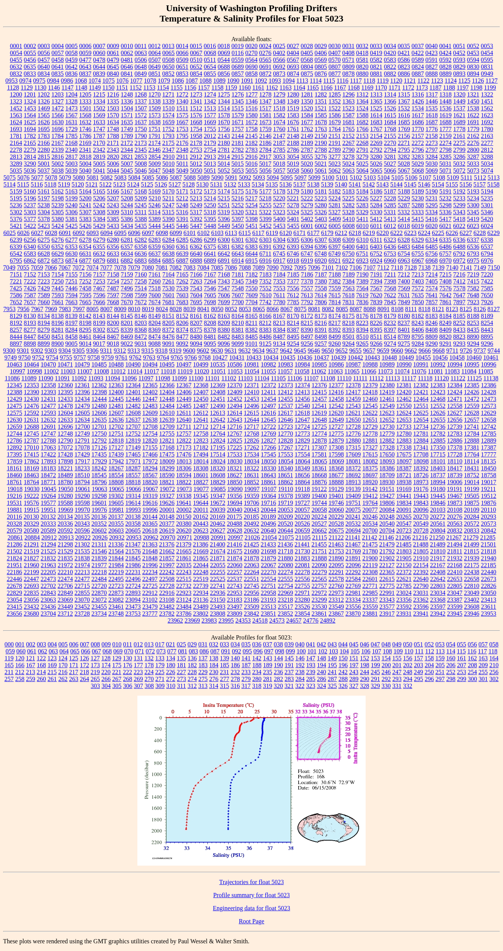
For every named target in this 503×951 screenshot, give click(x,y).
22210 (65, 572)
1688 (445, 122)
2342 (99, 150)
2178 (196, 143)
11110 (344, 378)
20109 (472, 509)
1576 (196, 115)
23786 (184, 613)
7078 (120, 267)
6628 (44, 253)
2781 (224, 150)
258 (20, 679)
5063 (349, 170)
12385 (472, 385)
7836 (362, 302)
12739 (454, 426)
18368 (336, 468)
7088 (245, 267)
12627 (454, 413)
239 (310, 672)
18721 (404, 475)
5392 (196, 219)
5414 (404, 219)
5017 (265, 163)
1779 (473, 129)
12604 (65, 413)
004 (52, 644)
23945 (455, 613)
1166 (327, 87)
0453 (473, 53)
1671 (238, 122)
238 (299, 672)
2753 (196, 150)
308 (149, 686)
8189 (487, 316)
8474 (155, 336)
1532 (404, 108)
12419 (386, 392)
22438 (472, 572)
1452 (16, 108)
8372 (168, 329)
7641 (431, 295)
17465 (133, 454)
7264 (210, 281)
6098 (162, 233)
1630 (58, 122)
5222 (307, 198)
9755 (66, 357)
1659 (168, 122)
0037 (417, 46)
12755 (167, 433)
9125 (265, 343)
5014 (223, 163)
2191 (335, 143)
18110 (454, 461)
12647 (302, 419)
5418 (459, 219)
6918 (293, 260)
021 (170, 644)
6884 (155, 260)
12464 (421, 399)
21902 (387, 558)
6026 (23, 233)
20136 (99, 516)
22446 (14, 579)
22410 (455, 572)
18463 (31, 475)
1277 (252, 94)
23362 (421, 599)
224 (149, 672)
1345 (238, 101)
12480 (99, 406)
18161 (14, 468)
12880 (353, 440)
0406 (320, 53)
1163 (285, 87)
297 (440, 679)
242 (343, 672)
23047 (455, 593)
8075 (300, 309)
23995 (226, 620)
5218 (265, 198)
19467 (455, 496)
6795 (16, 260)
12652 (387, 419)
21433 (268, 544)
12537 (285, 406)
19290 (82, 496)
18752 (472, 475)
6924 (376, 260)
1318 (445, 94)
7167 (210, 274)
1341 (196, 101)
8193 (30, 323)
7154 (58, 274)
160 (450, 658)
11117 (408, 378)
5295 (432, 205)
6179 (327, 233)
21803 (404, 551)
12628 (471, 413)
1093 (275, 80)
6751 (362, 253)
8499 (335, 336)
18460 (14, 475)
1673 (265, 122)
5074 (487, 170)
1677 (307, 122)
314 (213, 686)
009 (106, 644)
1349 (293, 101)
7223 (44, 281)
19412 (370, 496)
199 (375, 665)
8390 (307, 329)
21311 (99, 544)
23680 (31, 613)
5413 (390, 219)
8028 (175, 309)
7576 (445, 288)
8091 (383, 309)
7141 (466, 267)
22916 (167, 593)
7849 (404, 302)
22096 (353, 565)
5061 (321, 170)
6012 (390, 226)
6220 (382, 233)
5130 (202, 184)
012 (138, 644)
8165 (252, 316)
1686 (418, 122)
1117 (356, 80)
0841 (127, 73)
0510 (196, 60)
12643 (234, 419)
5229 (404, 198)
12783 (455, 433)
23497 (234, 606)
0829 (459, 66)
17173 (184, 447)
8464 (99, 336)
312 (192, 686)
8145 (127, 316)
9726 (466, 350)
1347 (265, 101)
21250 (437, 537)
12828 (285, 440)
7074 (92, 267)
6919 (307, 260)
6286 (196, 240)
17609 (353, 454)
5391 (182, 219)
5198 (58, 198)
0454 (487, 53)
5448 (210, 226)
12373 (285, 385)
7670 (127, 302)
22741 (218, 586)
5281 (335, 205)
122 (41, 658)
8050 (217, 309)
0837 (85, 73)
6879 (99, 260)
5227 (376, 198)
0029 (320, 46)
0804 (307, 66)
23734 (99, 613)
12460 (370, 399)
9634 (258, 350)
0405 (307, 53)
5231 (431, 198)
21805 (421, 551)
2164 (16, 143)
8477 (182, 336)
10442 (355, 357)
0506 (141, 60)
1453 (30, 108)
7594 (71, 295)
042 (321, 644)
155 (396, 658)
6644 (252, 253)
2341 (85, 150)
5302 (16, 212)
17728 (455, 454)
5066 (390, 170)
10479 (82, 364)
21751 (319, 551)
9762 (135, 357)
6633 (113, 253)
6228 (479, 233)
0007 (99, 46)
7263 (196, 281)
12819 (133, 440)
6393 (293, 246)
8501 (349, 336)
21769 (353, 551)
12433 (65, 399)
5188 (404, 191)
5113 (494, 177)
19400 (319, 496)
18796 (99, 482)
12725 (319, 426)
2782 (238, 150)
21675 (234, 551)
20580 (31, 530)
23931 (404, 613)
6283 (155, 240)
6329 (417, 240)
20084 (387, 509)
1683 (376, 122)
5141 (355, 184)
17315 (353, 447)
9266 (376, 343)
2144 (238, 136)
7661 (58, 302)
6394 (307, 246)
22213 (82, 572)
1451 (487, 101)
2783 (252, 150)
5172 (196, 191)
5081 (93, 177)
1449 (459, 101)
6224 (424, 233)
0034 (390, 46)
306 (127, 686)
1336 (127, 101)
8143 (99, 316)
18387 (404, 468)
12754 (150, 433)
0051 (459, 46)
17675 (404, 454)
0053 (487, 46)
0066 (182, 53)
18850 (234, 482)
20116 (14, 516)
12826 (251, 440)
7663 (71, 302)
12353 (31, 385)
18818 (133, 482)
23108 (167, 599)
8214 (293, 323)
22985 (370, 593)
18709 (387, 475)
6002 (321, 226)
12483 (150, 406)
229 (202, 672)
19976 (99, 509)
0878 (349, 73)
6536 (473, 246)
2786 (293, 150)
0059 (85, 53)
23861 (319, 613)
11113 (392, 378)
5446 (182, 226)
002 (30, 644)
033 (224, 644)
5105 (397, 177)
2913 (210, 156)
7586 (16, 295)
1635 (127, 122)
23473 (133, 606)
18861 (268, 482)
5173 (210, 191)
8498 (321, 336)
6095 (120, 233)
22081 (302, 565)
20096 (421, 509)
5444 (155, 226)
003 (41, 644)
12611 (183, 413)
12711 (183, 426)
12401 (133, 392)
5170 (168, 191)
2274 (445, 143)
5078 (51, 177)
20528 (336, 523)
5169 (155, 191)
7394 (376, 281)
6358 (141, 246)
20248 (386, 516)
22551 (251, 579)
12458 (336, 399)
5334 (431, 212)
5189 (418, 191)
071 (139, 651)
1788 (113, 136)
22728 (167, 586)
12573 (488, 406)
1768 (390, 129)
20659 (302, 530)
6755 (417, 253)
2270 (390, 143)
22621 (404, 579)
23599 (455, 606)
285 (311, 679)
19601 (99, 503)
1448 (445, 101)
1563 (16, 115)
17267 (285, 447)
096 (257, 651)
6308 (335, 240)
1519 (293, 108)
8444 (16, 336)
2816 (58, 156)
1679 (335, 122)
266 (106, 679)
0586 (404, 60)
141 (246, 658)
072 (150, 651)
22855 (82, 593)
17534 (251, 454)
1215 (99, 94)
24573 (277, 620)
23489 (201, 606)
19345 (201, 496)
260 (41, 679)
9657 (369, 350)
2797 (432, 150)
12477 (48, 406)
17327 (370, 447)
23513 (268, 606)
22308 (370, 572)
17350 (438, 447)
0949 (487, 73)
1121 (410, 80)
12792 (99, 440)
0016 (210, 46)
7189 (349, 274)
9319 (175, 350)
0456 (30, 60)
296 (429, 679)
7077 (106, 267)
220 (105, 672)
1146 (54, 87)
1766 (362, 129)
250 (429, 672)
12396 (82, 392)
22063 (251, 565)
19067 (150, 489)
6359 (155, 246)
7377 (293, 281)
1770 (418, 129)
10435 (288, 357)
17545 (268, 454)
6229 (493, 233)
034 (235, 644)
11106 (294, 378)
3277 (334, 156)
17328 (387, 447)
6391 (265, 246)
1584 (307, 115)
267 (117, 679)
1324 (30, 101)
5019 (293, 163)
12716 (234, 426)
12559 (472, 406)
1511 (182, 108)
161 (461, 658)
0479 (113, 60)
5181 (321, 191)
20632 (251, 530)
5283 (362, 205)
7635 (417, 295)
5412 (376, 219)
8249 (445, 323)
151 (353, 658)
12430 (31, 399)
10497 (184, 364)
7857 (432, 302)
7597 (113, 295)
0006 (85, 46)
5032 (459, 163)
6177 (313, 233)
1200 (16, 94)
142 (256, 658)
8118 (424, 309)
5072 (459, 170)
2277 (487, 143)
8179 (390, 316)
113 (440, 651)
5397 (238, 219)
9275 (404, 343)
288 (343, 679)
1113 (302, 80)
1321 (473, 94)
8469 (127, 336)
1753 (182, 129)
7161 (155, 274)
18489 (65, 475)
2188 (293, 143)
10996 (488, 364)
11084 (468, 371)
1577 (210, 115)
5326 (320, 212)
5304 (44, 212)
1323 (16, 101)
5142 (369, 184)
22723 (116, 586)
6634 (127, 253)
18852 (251, 482)
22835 (31, 593)
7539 (182, 288)
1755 (210, 129)
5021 (320, 163)
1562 (487, 108)
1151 (122, 87)
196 (343, 665)
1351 (321, 101)
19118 (302, 489)
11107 (311, 378)
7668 (113, 302)
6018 (404, 226)
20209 (285, 516)
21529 (65, 551)
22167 (437, 565)
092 (236, 651)
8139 (71, 316)
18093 (387, 461)
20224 (319, 516)
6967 (418, 260)
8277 (30, 329)
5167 (127, 191)
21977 (99, 565)
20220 (302, 516)
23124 (184, 599)
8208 (210, 323)
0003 (44, 46)
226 (170, 672)
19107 (268, 489)
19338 (184, 496)
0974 (25, 80)
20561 (438, 523)
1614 (376, 115)
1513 (210, 108)
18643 (268, 475)
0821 (376, 66)
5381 (71, 219)
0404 (293, 53)
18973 (421, 482)
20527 (319, 523)
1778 (459, 129)
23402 (472, 599)
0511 (210, 60)
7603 (182, 295)
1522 (334, 108)
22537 (234, 579)
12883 (404, 440)
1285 (335, 94)
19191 (454, 489)
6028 (51, 233)
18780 (65, 482)
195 (332, 665)
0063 (141, 53)
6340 (30, 246)
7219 (473, 274)
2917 (265, 156)
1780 (487, 129)
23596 (421, 606)
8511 (376, 336)
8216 (320, 323)
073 (160, 651)
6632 (99, 253)
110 (408, 651)
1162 (272, 87)
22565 (319, 579)
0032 (362, 46)
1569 (99, 115)
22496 (133, 579)
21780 (370, 551)
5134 (258, 184)
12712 (200, 426)
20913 (66, 537)
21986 (133, 565)
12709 (167, 426)
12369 (218, 385)
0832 (16, 73)
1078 (150, 80)
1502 (99, 108)
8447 (30, 336)
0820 (362, 66)
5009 (155, 163)
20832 (455, 530)
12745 (31, 433)
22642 (438, 579)
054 (450, 644)
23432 (31, 606)
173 (95, 665)
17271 (302, 447)
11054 (251, 371)
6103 (217, 233)
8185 (459, 316)
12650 (353, 419)
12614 (234, 413)
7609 (252, 295)
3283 (417, 156)
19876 (488, 503)
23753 (133, 613)
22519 (201, 579)
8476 (168, 336)
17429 (82, 454)
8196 (58, 323)
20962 (151, 537)
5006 (113, 163)
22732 (184, 586)
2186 (265, 143)
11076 (418, 371)
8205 (168, 323)
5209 (141, 198)
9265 (362, 343)
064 (64, 651)
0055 (30, 53)
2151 (335, 136)
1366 (390, 101)
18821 (167, 482)
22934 (201, 593)
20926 (100, 537)
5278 (293, 205)
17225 (234, 447)
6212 (341, 233)
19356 (234, 496)
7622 (390, 295)
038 (278, 644)
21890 (336, 558)
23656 (14, 613)
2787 (307, 150)
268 (127, 679)
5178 (279, 191)
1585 (321, 115)
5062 (335, 170)
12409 (234, 392)
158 (429, 658)
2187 (279, 143)
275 (203, 679)
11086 (12, 378)
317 (246, 686)
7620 (376, 295)
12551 (421, 406)
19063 (99, 489)
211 (9, 672)
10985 (319, 364)
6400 (349, 246)
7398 (390, 281)
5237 (30, 205)
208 (472, 665)
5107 (425, 177)
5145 (410, 184)
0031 (348, 46)
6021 (445, 226)
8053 (245, 309)
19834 (404, 503)
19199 (471, 489)
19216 (14, 496)
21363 (149, 544)
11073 (385, 371)
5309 (113, 212)
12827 (268, 440)
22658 (472, 579)
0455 (16, 60)
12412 (285, 392)
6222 (396, 233)
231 (224, 672)
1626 (44, 122)
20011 (200, 509)
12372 (268, 385)
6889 (210, 260)
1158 (217, 87)
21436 (285, 544)
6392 (279, 246)
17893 (48, 461)
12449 (184, 399)
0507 (155, 60)
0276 (265, 53)
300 (472, 679)
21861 (184, 558)
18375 (370, 468)
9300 (9, 350)
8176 (362, 316)
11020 (201, 371)
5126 (161, 184)
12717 (251, 426)
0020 (251, 46)
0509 (182, 60)
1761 (293, 129)
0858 (252, 73)
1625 (30, 122)
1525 (376, 108)
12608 (133, 413)
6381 (224, 246)
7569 (404, 288)
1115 (329, 80)
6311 (376, 240)
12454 (268, 399)
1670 (224, 122)
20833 (472, 530)
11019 (184, 371)
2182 (252, 143)
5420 (487, 219)
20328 (14, 523)
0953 (11, 80)
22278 (302, 572)
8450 (44, 336)
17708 (421, 454)
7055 (23, 267)
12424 (454, 392)
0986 (67, 80)
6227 (466, 233)
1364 (362, 101)
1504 (127, 108)
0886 (404, 73)
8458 (71, 336)
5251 (224, 205)
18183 (48, 468)
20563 (455, 523)
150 (343, 658)
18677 (336, 475)
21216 (420, 537)
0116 (238, 53)
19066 (133, 489)
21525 (48, 551)
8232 (390, 323)
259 (30, 679)
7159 (127, 274)
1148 (81, 87)
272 (170, 679)
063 (53, 651)
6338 (487, 240)
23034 (438, 593)
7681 (168, 302)
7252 (85, 281)
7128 (410, 267)
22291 (336, 572)
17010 (31, 447)
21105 (303, 537)
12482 (133, 406)
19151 (386, 489)
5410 (349, 219)
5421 (16, 226)
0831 (487, 66)
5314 (154, 212)
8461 (85, 336)
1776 (432, 129)
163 (483, 658)
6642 (224, 253)
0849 (141, 73)
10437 (321, 357)
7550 (252, 288)
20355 (116, 523)
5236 (16, 205)
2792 (376, 150)
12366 (167, 385)
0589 (417, 60)
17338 (404, 447)
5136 (285, 184)
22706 (65, 586)
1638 (155, 122)
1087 (191, 80)
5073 (473, 170)
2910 (168, 156)
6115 (245, 233)
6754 (404, 253)
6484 (418, 246)
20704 (387, 530)
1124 (450, 80)
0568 (307, 60)
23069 (65, 599)
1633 (99, 122)
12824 (218, 440)
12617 (285, 413)
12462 (404, 399)
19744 (319, 503)
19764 (370, 503)
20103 (438, 509)
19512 (488, 496)
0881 (376, 73)
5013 (210, 163)
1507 (141, 108)
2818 (85, 156)
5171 (182, 191)
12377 (336, 385)
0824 (418, 66)
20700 (370, 530)
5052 (224, 170)
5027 (390, 163)
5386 (127, 219)
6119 (272, 233)
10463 (14, 364)
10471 (65, 364)
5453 (279, 226)
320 (278, 686)
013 (149, 644)
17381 (472, 447)
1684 (390, 122)
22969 (285, 593)
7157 (99, 274)
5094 (273, 177)
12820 (150, 440)
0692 (279, 66)
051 (418, 644)
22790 (421, 586)
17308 (336, 447)
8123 (452, 309)
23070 (82, 599)
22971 (302, 593)
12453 (251, 399)
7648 (473, 295)
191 (289, 665)
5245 (141, 205)
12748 (65, 433)
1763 (321, 129)
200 (386, 665)
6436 (390, 246)
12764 (218, 433)
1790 (141, 136)
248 (407, 672)
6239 (16, 240)
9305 (78, 350)
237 (289, 672)
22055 (218, 565)
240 (321, 672)
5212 (182, 198)
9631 (231, 350)
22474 (65, 579)
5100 (328, 177)
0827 (432, 66)
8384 (279, 329)
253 (461, 672)
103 (333, 651)
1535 (431, 108)
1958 (196, 136)
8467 (113, 336)
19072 (167, 489)
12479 (82, 406)
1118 (369, 80)
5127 (175, 184)
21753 (336, 551)
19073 (184, 489)
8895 (487, 336)
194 (321, 665)
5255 (265, 205)
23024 (404, 593)
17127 (116, 447)
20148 (166, 516)
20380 (184, 523)
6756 (431, 253)
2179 (210, 143)
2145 (252, 136)
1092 (261, 80)
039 (289, 644)
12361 (82, 385)
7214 (431, 274)
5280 (321, 205)
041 (310, 644)
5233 (459, 198)
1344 (224, 101)
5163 (71, 191)
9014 (85, 343)
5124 (133, 184)
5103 (370, 177)
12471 (455, 399)
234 (256, 672)
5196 (30, 198)
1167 (340, 87)
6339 (16, 246)
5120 (78, 184)
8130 (30, 316)
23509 (251, 606)
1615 (390, 115)
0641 (58, 66)
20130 (31, 516)
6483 (404, 246)
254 (472, 672)
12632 (48, 419)
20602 (99, 530)
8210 (238, 323)
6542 (16, 253)
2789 (335, 150)
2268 (362, 143)
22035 (184, 565)
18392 (421, 468)
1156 (190, 87)
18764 (31, 482)
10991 (421, 364)
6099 (176, 233)
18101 (438, 461)
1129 (27, 87)
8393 (349, 329)
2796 (418, 150)
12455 (285, 399)
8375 (196, 329)
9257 (321, 343)
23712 (65, 613)
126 (84, 658)
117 (482, 651)
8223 (362, 323)
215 (52, 672)
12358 (48, 385)
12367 (184, 385)
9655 (355, 350)
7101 (328, 267)
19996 (150, 509)
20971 (184, 537)
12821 (167, 440)
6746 (293, 253)
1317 (432, 94)
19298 (99, 496)
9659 (383, 350)
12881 (370, 440)
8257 (16, 329)
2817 (71, 156)
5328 (348, 212)
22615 (387, 579)
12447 (150, 399)
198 (364, 665)
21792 (387, 551)
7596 (99, 295)
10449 (406, 357)
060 (20, 651)
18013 (184, 461)
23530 (319, 606)
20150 (183, 516)
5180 (307, 191)
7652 (16, 302)
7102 (342, 267)
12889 (488, 440)
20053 (285, 509)
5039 (71, 170)
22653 (455, 579)
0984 (53, 80)
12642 (218, 419)
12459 (353, 399)
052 (429, 644)
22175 (471, 565)
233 (246, 672)
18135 (488, 461)
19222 (31, 496)
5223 (320, 198)
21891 (353, 558)
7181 (238, 274)
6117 (258, 233)
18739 (455, 475)
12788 (48, 440)
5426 (85, 226)
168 (41, 665)
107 (376, 651)
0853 (182, 73)
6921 (335, 260)
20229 (336, 516)
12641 (201, 419)
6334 (431, 240)
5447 (196, 226)
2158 (432, 136)
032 (213, 644)
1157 (204, 87)
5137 (299, 184)
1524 (362, 108)
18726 (421, 475)
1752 (168, 129)
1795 (182, 136)
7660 (44, 302)
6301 (238, 240)
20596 (82, 530)
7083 (189, 267)
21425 (251, 544)
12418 (370, 392)
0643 (85, 66)
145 (289, 658)
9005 (71, 343)
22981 (353, 593)
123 (52, 658)
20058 (319, 509)
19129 (336, 489)
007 (84, 644)
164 (493, 658)
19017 (488, 482)
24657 (294, 620)
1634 (113, 122)
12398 (99, 392)
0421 (404, 53)
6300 (224, 240)
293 (397, 679)
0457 (44, 60)
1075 (108, 80)
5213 (196, 198)
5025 (362, 163)
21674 (218, 551)
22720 (99, 586)
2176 (182, 143)
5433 (113, 226)
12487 (201, 406)
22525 (218, 579)
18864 (302, 482)
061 (31, 651)
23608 (472, 606)
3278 (348, 156)
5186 (376, 191)
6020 (431, 226)
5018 (279, 163)
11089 (29, 378)
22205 (48, 572)
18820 (150, 482)
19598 (82, 503)
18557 (133, 475)
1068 (81, 80)
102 (322, 651)
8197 (71, 323)
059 (10, 651)
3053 (279, 156)
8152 (182, 316)
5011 (182, 163)
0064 (155, 53)
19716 (268, 503)
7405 (432, 281)
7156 (85, 274)
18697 (370, 475)
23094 (133, 599)
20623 (201, 530)
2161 (459, 136)
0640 (44, 66)
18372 (353, 468)
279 (246, 679)
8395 (376, 329)
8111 (411, 309)
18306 (184, 468)
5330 (376, 212)
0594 (473, 60)
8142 (85, 316)
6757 (445, 253)
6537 (487, 246)
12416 (336, 392)
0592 (445, 60)
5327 (334, 212)
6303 (265, 240)
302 (494, 679)
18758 (488, 475)
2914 (223, 156)
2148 (293, 136)
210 (494, 665)
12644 (251, 419)
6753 (390, 253)
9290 (432, 343)
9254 (293, 343)
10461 (491, 357)
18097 (404, 461)
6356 (113, 246)
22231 (133, 572)
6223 (410, 233)
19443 (421, 496)
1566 (58, 115)
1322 (487, 94)
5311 (141, 212)
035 (246, 644)
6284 (168, 240)
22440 (488, 572)
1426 (418, 101)
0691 (265, 66)
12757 (184, 433)
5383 (85, 219)
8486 (265, 336)
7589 (44, 295)
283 (289, 679)
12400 (116, 392)
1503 (113, 108)
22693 (31, 586)
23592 (404, 606)
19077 (201, 489)
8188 (473, 316)
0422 (417, 53)
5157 (479, 184)
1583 (293, 115)
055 (461, 644)
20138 (132, 516)
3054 (293, 156)
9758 (94, 357)
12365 (150, 385)
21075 (286, 537)
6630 (71, 253)
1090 (233, 80)
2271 (404, 143)
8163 (224, 316)
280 (257, 679)
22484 (99, 579)
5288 (418, 205)
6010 (362, 226)
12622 (370, 413)
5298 (445, 205)
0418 (362, 53)
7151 (16, 274)
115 (461, 651)
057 (483, 644)
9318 (161, 350)
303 (95, 686)
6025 (9, 233)
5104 (384, 177)
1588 (362, 115)
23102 (150, 599)
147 (310, 658)
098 (279, 651)
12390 (31, 392)
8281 (58, 329)
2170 (99, 143)
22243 (184, 572)
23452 (82, 606)
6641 (210, 253)
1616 (404, 115)
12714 (217, 426)
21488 (420, 544)
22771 (370, 586)
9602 (203, 350)
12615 (251, 413)
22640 (421, 579)
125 (73, 658)
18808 (116, 482)
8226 (376, 323)
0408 (348, 53)
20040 (234, 509)
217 (73, 672)
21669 (201, 551)
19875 (472, 503)
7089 (258, 267)
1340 (182, 101)
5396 (224, 219)
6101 (190, 233)
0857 (238, 73)
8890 (473, 336)
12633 (65, 419)
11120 (441, 378)
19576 (31, 503)
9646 (314, 350)
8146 (141, 316)
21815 (471, 551)
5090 (217, 177)
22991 (387, 593)
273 (181, 679)
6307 (321, 240)
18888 (336, 482)
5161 (44, 191)
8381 (238, 329)
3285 (445, 156)
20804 (438, 530)
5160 (30, 191)
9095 (210, 343)
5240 (71, 205)
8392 (335, 329)
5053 (238, 170)
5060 (307, 170)
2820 (113, 156)
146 (299, 658)
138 (213, 658)
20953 (134, 537)
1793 (168, 136)
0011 (141, 46)
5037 (44, 170)
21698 (268, 551)
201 (397, 665)
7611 (279, 295)
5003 (71, 163)
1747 (99, 129)
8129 (16, 316)
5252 (238, 205)
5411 (362, 219)
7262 (182, 281)
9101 (252, 343)
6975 (473, 260)
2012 (210, 136)
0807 (335, 66)
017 (159, 644)
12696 (65, 426)
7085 (217, 267)
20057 (302, 509)
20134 (65, 516)
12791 (82, 440)
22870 (99, 593)
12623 (386, 413)
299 (461, 679)
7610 (265, 295)
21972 (65, 565)
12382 (421, 385)
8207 (196, 323)
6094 (106, 233)
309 (160, 686)
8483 (238, 336)
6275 (44, 240)
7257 (127, 281)
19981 (116, 509)
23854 (302, 613)
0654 (210, 66)
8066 (272, 309)
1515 (237, 108)
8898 (30, 343)
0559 (237, 60)
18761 (14, 482)
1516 (251, 108)
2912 (196, 156)
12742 (488, 426)
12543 (353, 406)
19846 (438, 503)
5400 (279, 219)
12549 (387, 406)
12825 (234, 440)
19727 (302, 503)
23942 (438, 613)
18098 (421, 461)
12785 (488, 433)
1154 (163, 87)
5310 (127, 212)
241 (332, 672)
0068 (210, 53)
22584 (353, 579)
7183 (265, 274)
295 (418, 679)
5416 (431, 219)
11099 (179, 378)
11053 (234, 371)
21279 (470, 537)
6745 (279, 253)
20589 (48, 530)
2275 (459, 143)
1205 (85, 94)
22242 (167, 572)
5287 (404, 205)
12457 (319, 399)
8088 (369, 309)
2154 (376, 136)
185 (224, 665)
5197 (44, 198)
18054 (285, 461)
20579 (14, 530)
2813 (16, 156)
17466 (150, 454)
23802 (201, 613)
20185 (251, 516)
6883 (141, 260)
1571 (127, 115)
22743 (234, 586)
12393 (48, 392)
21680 (251, 551)
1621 (459, 115)
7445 (58, 288)
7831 (349, 302)
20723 (404, 530)
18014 (201, 461)
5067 (404, 170)
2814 (30, 156)
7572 (418, 288)
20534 (370, 523)
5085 (148, 177)
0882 (390, 73)
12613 (217, 413)
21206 (403, 537)
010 (117, 644)
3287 (473, 156)
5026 (376, 163)
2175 (168, 143)
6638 (168, 253)
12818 (116, 440)
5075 (9, 177)
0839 (99, 73)
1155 (176, 87)
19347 (218, 496)
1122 (423, 80)
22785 (404, 586)
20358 (133, 523)
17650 (387, 454)
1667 (182, 122)
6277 (71, 240)
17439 (116, 454)
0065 (168, 53)
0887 (418, 73)
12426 (471, 392)
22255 (218, 572)
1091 (247, 80)
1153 (149, 87)
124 (62, 658)
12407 (201, 392)
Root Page (251, 921)
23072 (99, 599)
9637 (272, 350)
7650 (487, 295)
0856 (224, 73)
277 (224, 679)
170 (63, 665)
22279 (319, 572)
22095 (336, 565)
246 (386, 672)
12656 (455, 419)
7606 (224, 295)
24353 (243, 620)
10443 (372, 357)
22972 (319, 593)
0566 (279, 60)
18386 (387, 468)
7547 (224, 288)
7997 (78, 309)
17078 (82, 447)
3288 (487, 156)
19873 (455, 503)
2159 (445, 136)
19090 (234, 489)
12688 (31, 426)
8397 (390, 329)
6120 (285, 233)
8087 (355, 309)
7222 (30, 281)
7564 (362, 288)
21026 (252, 537)
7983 (64, 309)
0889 (445, 73)
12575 (14, 413)
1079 (164, 80)
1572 (141, 115)
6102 (203, 233)
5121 (91, 184)
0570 (334, 60)
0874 (293, 73)
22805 (455, 586)
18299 (167, 468)
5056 (265, 170)
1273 (196, 94)
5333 (417, 212)
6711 (265, 253)
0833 (30, 73)
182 (192, 665)
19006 (455, 482)
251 (440, 672)
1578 (224, 115)
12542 (336, 406)
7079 (134, 267)
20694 (353, 530)
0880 (362, 73)
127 (95, 658)
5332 (404, 212)
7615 (334, 295)
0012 (154, 46)
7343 (224, 281)
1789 (127, 136)
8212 (265, 323)
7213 (417, 274)
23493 (218, 606)
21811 (454, 551)
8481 (210, 336)
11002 (51, 371)
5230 (417, 198)
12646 (285, 419)
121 (30, 658)
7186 (307, 274)
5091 (231, 177)
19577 (48, 503)
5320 (237, 212)
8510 (362, 336)
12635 (99, 419)
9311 (106, 350)
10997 (17, 371)
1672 (252, 122)
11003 (67, 371)
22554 (268, 579)
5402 (307, 219)
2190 (321, 143)
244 (364, 672)
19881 (14, 509)
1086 (178, 80)
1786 (85, 136)
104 (344, 651)
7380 (321, 281)
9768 (205, 357)
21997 (167, 565)
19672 (218, 503)
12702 (116, 426)
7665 (85, 302)
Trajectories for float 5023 (251, 882)
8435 (473, 329)
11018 (167, 371)
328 (364, 686)
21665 (184, 551)
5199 (71, 198)
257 (9, 679)
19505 (472, 496)
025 (181, 644)
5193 (473, 191)
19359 (251, 496)
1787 (99, 136)
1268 (141, 94)
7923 (473, 302)
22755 (302, 586)
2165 (30, 143)
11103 (245, 378)
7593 (58, 295)
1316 (418, 94)
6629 (58, 253)
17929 (99, 461)
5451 (252, 226)
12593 (48, 413)
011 (127, 644)
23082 (116, 599)
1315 (404, 94)
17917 (82, 461)
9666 (425, 350)
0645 (113, 66)
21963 (48, 565)
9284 (418, 343)
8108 (397, 309)
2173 (141, 143)
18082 (370, 461)
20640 (268, 530)
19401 (336, 496)
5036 (30, 170)
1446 (432, 101)
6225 (438, 233)
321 (289, 686)
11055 (268, 371)
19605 (116, 503)
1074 (95, 80)
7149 (480, 267)
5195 (16, 198)
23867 (336, 613)
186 (235, 665)
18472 (48, 475)
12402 (150, 392)
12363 (116, 385)
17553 (285, 454)
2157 (418, 136)
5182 (335, 191)
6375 (210, 246)
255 (483, 672)
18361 (319, 468)
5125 (147, 184)
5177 (265, 191)
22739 (201, 586)
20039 (218, 509)
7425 (16, 288)
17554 (302, 454)
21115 (319, 537)
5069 (432, 170)
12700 (82, 426)
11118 (425, 378)
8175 (349, 316)
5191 (445, 191)
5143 (382, 184)
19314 (133, 496)
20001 (167, 509)
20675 (336, 530)
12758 (201, 433)
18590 (167, 475)
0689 (238, 66)
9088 (155, 343)
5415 (417, 219)
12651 (370, 419)
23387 (455, 599)
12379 (370, 385)
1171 (395, 87)
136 (192, 658)
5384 (99, 219)
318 (256, 686)
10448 (389, 357)
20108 (455, 509)
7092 (286, 267)
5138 (313, 184)
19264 (48, 496)
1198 (476, 87)
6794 (487, 253)
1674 (279, 122)
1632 (85, 122)
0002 (30, 46)
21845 (133, 558)
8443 (487, 329)
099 (290, 651)
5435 (141, 226)
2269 (376, 143)
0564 (251, 60)
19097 (251, 489)
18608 (218, 475)
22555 (285, 579)
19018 (14, 489)
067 (96, 651)
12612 (200, 413)
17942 (116, 461)
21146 (386, 537)
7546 (210, 288)
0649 (155, 66)
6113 (231, 233)
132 (149, 658)
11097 (145, 378)
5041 (99, 170)
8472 (141, 336)
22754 (285, 586)
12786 (14, 440)
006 (74, 644)
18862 (285, 482)
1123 (437, 80)
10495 (167, 364)
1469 (44, 108)
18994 (438, 482)
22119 (370, 565)
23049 (472, 593)
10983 (285, 364)
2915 (237, 156)
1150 (108, 87)
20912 (49, 537)
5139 (327, 184)
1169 (367, 87)
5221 (293, 198)
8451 (58, 336)
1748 (113, 129)
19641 (184, 503)
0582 (376, 60)
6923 (362, 260)
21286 (14, 544)
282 (278, 679)
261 (52, 679)
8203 (141, 323)
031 (202, 644)
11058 (301, 371)
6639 (182, 253)
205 (440, 665)
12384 (455, 385)
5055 (252, 170)
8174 (335, 316)
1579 (238, 115)
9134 (279, 343)
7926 (487, 302)
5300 (473, 205)
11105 (278, 378)
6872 (44, 260)
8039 (189, 309)
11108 (327, 378)
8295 (85, 329)
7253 (99, 281)
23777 (150, 613)
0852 (168, 73)
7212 (404, 274)
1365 (376, 101)
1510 (168, 108)
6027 (37, 233)
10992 (438, 364)
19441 (404, 496)
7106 (355, 267)
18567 (150, 475)
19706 (251, 503)
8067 (286, 309)
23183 (234, 599)
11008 (101, 371)
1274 (210, 94)
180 (170, 665)
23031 (421, 593)
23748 (116, 613)
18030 (234, 461)
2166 (44, 143)
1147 (68, 87)
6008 (349, 226)
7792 (307, 302)
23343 (387, 599)
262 (63, 679)
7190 (362, 274)
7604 (196, 295)
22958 (268, 593)
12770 (285, 433)
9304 (64, 350)
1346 (252, 101)
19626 (167, 503)
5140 (341, 184)
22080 (285, 565)
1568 (85, 115)
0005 (71, 46)
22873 (116, 593)
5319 (223, 212)
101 (311, 651)
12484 (167, 406)
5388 (141, 219)
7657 (30, 302)
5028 (404, 163)
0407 (334, 53)
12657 (472, 419)
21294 (48, 544)
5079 (65, 177)
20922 (83, 537)
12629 (488, 413)
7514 (141, 288)
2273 (432, 143)
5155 (452, 184)
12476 (31, 406)
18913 (353, 482)
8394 (362, 329)
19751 (353, 503)
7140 (452, 267)
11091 (62, 378)
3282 (404, 156)
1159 (231, 87)
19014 (472, 482)
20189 (268, 516)
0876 (321, 73)
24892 (328, 620)
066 (85, 651)
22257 (234, 572)
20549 (421, 523)
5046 (141, 170)
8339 (127, 329)
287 (332, 679)
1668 (196, 122)
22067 (268, 565)
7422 (487, 281)
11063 (335, 371)
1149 (95, 87)
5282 (349, 205)
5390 (168, 219)
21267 (453, 537)
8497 (307, 336)
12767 (234, 433)
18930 (387, 482)
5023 (334, 163)
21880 (285, 558)
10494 (150, 364)
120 (19, 658)
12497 (268, 406)
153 (375, 658)
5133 (244, 184)
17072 (65, 447)
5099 (314, 177)
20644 (285, 530)
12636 (116, 419)
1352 (335, 101)
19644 (201, 503)
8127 (494, 309)
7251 (71, 281)
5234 (473, 198)
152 (364, 658)
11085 (485, 371)
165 (9, 665)
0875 (307, 73)
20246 (370, 516)
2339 (58, 150)
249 (418, 672)
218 (84, 672)
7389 (362, 281)
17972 (150, 461)
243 (353, 672)
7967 (37, 309)
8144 (113, 316)
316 (235, 686)
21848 (150, 558)
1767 (376, 129)
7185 (293, 274)
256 (493, 672)
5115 (23, 184)
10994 (455, 364)
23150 (218, 599)
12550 (404, 406)
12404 (167, 392)
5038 (58, 170)
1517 (265, 108)
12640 (184, 419)
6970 (445, 260)
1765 (349, 129)
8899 (44, 343)
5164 (85, 191)
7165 (182, 274)
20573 (488, 523)
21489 (437, 544)
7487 (113, 288)
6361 (182, 246)
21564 (116, 551)
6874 (71, 260)
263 (74, 679)
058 (493, 644)
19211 (488, 489)
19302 (116, 496)
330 (386, 686)
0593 (459, 60)
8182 (418, 316)
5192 (459, 191)
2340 (71, 150)
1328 (71, 101)
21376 (166, 544)
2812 (487, 150)
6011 (376, 226)
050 (407, 644)
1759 (265, 129)
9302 (37, 350)
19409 (353, 496)
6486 (445, 246)
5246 (155, 205)
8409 (445, 329)
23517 (285, 606)
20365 (150, 523)
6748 (320, 253)
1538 (473, 108)
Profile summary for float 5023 (251, 895)
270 (149, 679)
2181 (238, 143)
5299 (459, 205)
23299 (319, 599)
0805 (321, 66)
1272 (182, 94)
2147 (279, 136)
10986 (336, 364)
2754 (210, 150)
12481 (116, 406)
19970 (82, 509)
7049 (9, 267)
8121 (438, 309)
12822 (184, 440)
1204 (71, 94)
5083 (120, 177)
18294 (150, 468)
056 (472, 644)
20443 (201, 523)
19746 (336, 503)
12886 (455, 440)
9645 (300, 350)
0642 (71, 66)
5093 (259, 177)
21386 (200, 544)
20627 (218, 530)
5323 (279, 212)
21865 (201, 558)
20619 (167, 530)
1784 (58, 136)
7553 (279, 288)
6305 (293, 240)
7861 (445, 302)
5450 (238, 226)
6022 (459, 226)
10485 (99, 364)
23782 (167, 613)
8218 (348, 323)
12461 (387, 399)
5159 (16, 191)
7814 (335, 302)
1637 (141, 122)
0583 (390, 60)
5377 (30, 219)
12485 (184, 406)
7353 (279, 281)
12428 (488, 392)
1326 (44, 101)
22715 (82, 586)
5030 (431, 163)
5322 (265, 212)
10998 (34, 371)
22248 (201, 572)
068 (107, 651)
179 (160, 665)
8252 (459, 323)
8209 (224, 323)
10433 (254, 357)
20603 (116, 530)
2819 (99, 156)
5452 (265, 226)
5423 (44, 226)
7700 (238, 302)
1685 (404, 122)
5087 (176, 177)
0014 (182, 46)
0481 (127, 60)
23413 (488, 599)
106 (365, 651)
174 (106, 665)
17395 (14, 454)
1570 (113, 115)
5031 (445, 163)
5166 (113, 191)
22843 (48, 593)
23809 (234, 613)
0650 (168, 66)
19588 (65, 503)
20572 (472, 523)
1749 (127, 129)
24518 (260, 620)
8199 (99, 323)
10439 (338, 357)
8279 (44, 329)
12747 (48, 433)
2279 (30, 150)
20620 (184, 530)
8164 (238, 316)
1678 (321, 122)
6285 (182, 240)
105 (354, 651)
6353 (71, 246)
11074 (401, 371)
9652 (342, 350)
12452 (234, 399)
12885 (438, 440)
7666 (99, 302)
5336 (445, 212)
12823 (201, 440)
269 (138, 679)
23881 (370, 613)
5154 (438, 184)
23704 (48, 613)
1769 (404, 129)
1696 (58, 129)
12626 (437, 413)
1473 (71, 108)
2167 (58, 143)
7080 (148, 267)
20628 (234, 530)
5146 (424, 184)
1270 (155, 94)
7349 (252, 281)
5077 (37, 177)
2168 (71, 143)
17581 (319, 454)
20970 (167, 537)
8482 (224, 336)
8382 (252, 329)
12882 (387, 440)
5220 (279, 198)
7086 (231, 267)
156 (407, 658)
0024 (265, 46)
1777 (445, 129)
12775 (336, 433)
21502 (14, 551)
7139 (438, 267)
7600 (155, 295)
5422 (30, 226)
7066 (51, 267)
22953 (234, 593)
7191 (376, 274)
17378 (455, 447)
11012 (117, 371)
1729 (71, 129)
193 (311, 665)
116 (471, 651)
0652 (196, 66)
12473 (488, 399)
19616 (150, 503)
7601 (168, 295)
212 (19, 672)
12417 (353, 392)
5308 (99, 212)
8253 (473, 323)
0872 (265, 73)
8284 (71, 329)
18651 (285, 475)
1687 (432, 122)
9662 (411, 350)
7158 (113, 274)
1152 (136, 87)
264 (84, 679)
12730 (386, 426)
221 (116, 672)
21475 (370, 544)
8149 (155, 316)
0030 (334, 46)
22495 (116, 579)
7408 (445, 281)
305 (117, 686)
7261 (168, 281)
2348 (182, 150)
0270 (251, 53)
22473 (48, 579)
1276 (238, 94)
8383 (265, 329)
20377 (167, 523)
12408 (218, 392)
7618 (348, 295)
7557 (307, 288)
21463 (336, 544)
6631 (85, 253)
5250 (210, 205)
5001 (44, 163)
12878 (319, 440)
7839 (376, 302)
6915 (252, 260)
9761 (121, 357)
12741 (471, 426)
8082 (328, 309)
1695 (44, 129)
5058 (293, 170)
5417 (445, 219)
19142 (370, 489)
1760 (279, 129)
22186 (14, 572)
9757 (80, 357)
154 (386, 658)
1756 (224, 129)
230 (213, 672)
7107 (369, 267)
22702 (48, 586)
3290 (30, 163)
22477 (82, 579)
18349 (302, 468)
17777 (488, 454)
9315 (148, 350)
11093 (95, 378)
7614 (320, 295)
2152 (349, 136)
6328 (404, 240)
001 (20, 644)
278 (235, 679)
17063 (48, 447)
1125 (464, 80)
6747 (307, 253)
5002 (58, 163)
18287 (133, 468)
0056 (44, 53)
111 (419, 651)
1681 (349, 122)
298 (451, 679)
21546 (99, 551)
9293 (459, 343)
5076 (23, 177)
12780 (404, 433)
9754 (52, 357)
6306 (307, 240)
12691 (48, 426)
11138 (490, 378)
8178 (376, 316)
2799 (459, 150)
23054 (14, 599)
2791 (362, 150)
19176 (420, 489)
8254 (487, 323)
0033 (376, 46)
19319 (150, 496)
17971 (133, 461)
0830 (473, 66)
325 (332, 686)
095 (247, 651)
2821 (127, 156)
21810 (438, 551)
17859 (14, 461)
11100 (196, 378)
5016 (251, 163)
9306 (92, 350)
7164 (168, 274)
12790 (65, 440)
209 (483, 665)
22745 (251, 586)
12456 (302, 399)
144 (278, 658)
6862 (30, 260)
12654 (421, 419)
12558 (455, 406)
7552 (265, 288)
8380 (224, 329)
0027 (293, 46)
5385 (113, 219)
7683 (182, 302)
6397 (335, 246)
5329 (362, 212)
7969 (51, 309)
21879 (268, 558)
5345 (473, 212)
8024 (161, 309)
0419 (376, 53)
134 (170, 658)
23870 (353, 613)
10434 (271, 357)
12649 (336, 419)
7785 (293, 302)
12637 (133, 419)
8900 (58, 343)
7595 (85, 295)
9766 (191, 357)
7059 (37, 267)
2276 (473, 143)
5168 (141, 191)
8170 (293, 316)
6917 (279, 260)
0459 (71, 60)
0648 (141, 66)
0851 (155, 73)
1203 (58, 94)
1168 (353, 87)
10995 (472, 364)
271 (160, 679)
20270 (420, 516)
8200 (113, 323)
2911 (182, 156)
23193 (268, 599)
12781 (421, 433)
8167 (279, 316)
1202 (44, 94)
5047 (155, 170)
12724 (302, 426)
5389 (155, 219)
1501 (85, 108)
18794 (82, 482)
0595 (487, 60)
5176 (252, 191)
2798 (445, 150)
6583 (30, 253)
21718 (285, 551)
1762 (307, 129)
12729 (370, 426)
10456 (440, 357)
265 (95, 679)
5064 (362, 170)
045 (353, 644)
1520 (307, 108)
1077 (136, 80)
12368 (201, 385)
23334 (353, 599)
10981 (251, 364)
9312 (120, 350)
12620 (336, 413)
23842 (251, 613)
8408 (432, 329)
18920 (370, 482)
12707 (133, 426)
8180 (404, 316)
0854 (196, 73)
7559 (335, 288)
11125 (474, 378)
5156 (466, 184)
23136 (201, 599)
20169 (217, 516)
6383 (252, 246)
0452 (459, 53)
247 (396, 672)
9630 (217, 350)
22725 (150, 586)
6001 (307, 226)
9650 (328, 350)
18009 (167, 461)
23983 (209, 620)
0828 (445, 66)
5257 (279, 205)
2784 (265, 150)
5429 (99, 226)
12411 (268, 392)
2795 (404, 150)
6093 (93, 233)
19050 (65, 489)
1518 (279, 108)
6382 (238, 246)
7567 (376, 288)
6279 (99, 240)
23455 (99, 606)
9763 (149, 357)
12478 (65, 406)
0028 (307, 46)
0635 (30, 66)
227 (181, 672)
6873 (58, 260)
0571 (348, 60)
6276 (58, 240)
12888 (472, 440)
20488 (234, 523)
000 (9, 644)
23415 (14, 606)
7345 (238, 281)
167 (30, 665)
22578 (336, 579)
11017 (151, 371)
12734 (420, 426)
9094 (196, 343)
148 (321, 658)
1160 (245, 87)
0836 (71, 73)
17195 (218, 447)
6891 (224, 260)
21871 (218, 558)
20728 (421, 530)
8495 (293, 336)
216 (62, 672)
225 (159, 672)
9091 (168, 343)
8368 (141, 329)
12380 (387, 385)
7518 (155, 288)
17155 (150, 447)
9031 (141, 343)
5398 (252, 219)
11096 (129, 378)
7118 (397, 267)
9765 (177, 357)
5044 (113, 170)
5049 (182, 170)
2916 (251, 156)
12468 (438, 399)
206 (451, 665)
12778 (370, 433)
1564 (30, 115)
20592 (65, 530)
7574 (432, 288)
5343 (459, 212)
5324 (293, 212)
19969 (65, 509)
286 (321, 679)
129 (116, 658)
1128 (13, 87)
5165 (99, 191)
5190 (432, 191)
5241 (85, 205)
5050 (196, 170)
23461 (116, 606)
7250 (58, 281)
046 (364, 644)
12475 (14, 406)
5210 (155, 198)
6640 (196, 253)
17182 (201, 447)
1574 (168, 115)
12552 (438, 406)
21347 (132, 544)
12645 (268, 419)
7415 (473, 281)
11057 (284, 371)
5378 (44, 219)
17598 (336, 454)
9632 (245, 350)
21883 (302, 558)
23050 (488, 593)
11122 (457, 378)
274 (192, 679)
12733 (403, 426)
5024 (348, 163)
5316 (182, 212)
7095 (300, 267)
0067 (196, 53)
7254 (113, 281)
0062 (127, 53)
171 (74, 665)
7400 (404, 281)
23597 (438, 606)
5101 (342, 177)
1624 (16, 122)
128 (105, 658)
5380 (58, 219)
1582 (279, 115)
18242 (99, 468)
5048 (168, 170)
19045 (48, 489)
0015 (196, 46)
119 (9, 658)
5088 (190, 177)
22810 (472, 586)
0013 (168, 46)
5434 (127, 226)
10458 (457, 357)
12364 (133, 385)
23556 (353, 606)
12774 (319, 433)
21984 (116, 565)
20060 (336, 509)
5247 (168, 205)
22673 (488, 579)
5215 (223, 198)
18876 (319, 482)
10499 (201, 364)
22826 (488, 586)
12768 (251, 433)
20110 (488, 509)
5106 (411, 177)
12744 (14, 433)
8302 (99, 329)
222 (127, 672)
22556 (302, 579)
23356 (404, 599)
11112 (376, 378)
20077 (370, 509)
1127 (492, 80)
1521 (320, 108)
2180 (224, 143)
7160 (141, 274)
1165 (313, 87)
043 (332, 644)
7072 (78, 267)
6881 (113, 260)
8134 (44, 316)
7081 (161, 267)
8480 (196, 336)
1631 (71, 122)
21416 (234, 544)
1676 (293, 122)
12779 (387, 433)
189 (267, 665)
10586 (234, 364)
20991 (218, 537)
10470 (48, 364)
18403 (438, 468)
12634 (82, 419)
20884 (32, 537)
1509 (155, 108)
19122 (319, 489)
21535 (82, 551)
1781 (16, 136)
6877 (85, 260)
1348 (279, 101)
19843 (421, 503)
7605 (210, 295)
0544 (223, 60)
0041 (445, 46)
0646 (127, 66)
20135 (82, 516)
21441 (302, 544)
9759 (108, 357)
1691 (473, 122)
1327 (58, 101)
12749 (82, 433)
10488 (116, 364)
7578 (459, 288)
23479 (150, 606)
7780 (279, 302)
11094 (112, 378)
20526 (302, 523)
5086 (162, 177)
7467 (99, 288)
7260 (155, 281)
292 (386, 679)
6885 (168, 260)
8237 (404, 323)
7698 (210, 302)
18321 (234, 468)
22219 (116, 572)
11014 (134, 371)
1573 (155, 115)
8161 (196, 316)
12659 (14, 426)
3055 (307, 156)
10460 (474, 357)
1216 (113, 94)
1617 (418, 115)
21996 (150, 565)
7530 (168, 288)
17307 (319, 447)
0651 (182, 66)
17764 (472, 454)
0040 (431, 46)
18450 (488, 468)
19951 (48, 509)
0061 (113, 53)
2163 (487, 136)
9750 (24, 357)
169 (52, 665)
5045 (127, 170)
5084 (134, 177)
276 (214, 679)
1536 (445, 108)
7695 (196, 302)
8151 (168, 316)
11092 (79, 378)
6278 (85, 240)
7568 (390, 288)
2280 (44, 150)
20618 (150, 530)
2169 (85, 143)
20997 (235, 537)
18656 (302, 475)
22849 (65, 593)
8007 (106, 309)
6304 (279, 240)
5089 (203, 177)
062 (42, 651)
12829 (302, 440)
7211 (390, 274)
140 (235, 658)
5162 (58, 191)
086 (204, 651)
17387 (488, 447)
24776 (311, 620)
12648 (319, 419)
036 (256, 644)
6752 (376, 253)
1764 (335, 129)
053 (440, 644)
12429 (14, 399)
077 (171, 651)
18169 (31, 468)
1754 (196, 129)
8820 (445, 336)
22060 (234, 565)
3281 (390, 156)
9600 (189, 350)
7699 (224, 302)
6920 (321, 260)
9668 (439, 350)
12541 (319, 406)
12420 (403, 392)
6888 (196, 260)
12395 (65, 392)
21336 (116, 544)
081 (182, 651)
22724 (133, 586)
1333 (85, 101)
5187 (390, 191)
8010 (134, 309)
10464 (31, 364)
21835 (65, 558)
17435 (99, 454)
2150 (321, 136)
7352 (265, 281)
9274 (390, 343)
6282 (141, 240)
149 (332, 658)
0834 (44, 73)
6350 (44, 246)
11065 (351, 371)
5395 (210, 219)
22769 (353, 586)
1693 (16, 129)
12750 (99, 433)
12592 (31, 413)
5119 (64, 184)
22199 (31, 572)
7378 (307, 281)
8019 (148, 309)
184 (214, 665)
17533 (234, 454)
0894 (473, 73)
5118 (50, 184)
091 (225, 651)
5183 (349, 191)
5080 (79, 177)
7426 (30, 288)
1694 (30, 129)
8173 (321, 316)
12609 (150, 413)
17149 (133, 447)
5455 (293, 226)
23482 (167, 606)
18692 (353, 475)
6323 (390, 240)
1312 (362, 94)
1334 (99, 101)
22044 (201, 565)
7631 (404, 295)
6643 (238, 253)
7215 (445, 274)
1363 (349, 101)
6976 (487, 260)
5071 (445, 170)
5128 (188, 184)
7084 (203, 267)
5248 (182, 205)
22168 (454, 565)
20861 (15, 537)
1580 (252, 115)
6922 (349, 260)
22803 (438, 586)
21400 (217, 544)
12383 (438, 385)
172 (84, 665)
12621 (353, 413)
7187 (321, 274)
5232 (445, 198)
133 (159, 658)
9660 (397, 350)
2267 (349, 143)
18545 (99, 475)
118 (492, 651)
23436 (48, 606)
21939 (472, 558)
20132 (48, 516)
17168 (167, 447)
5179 (293, 191)
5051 (210, 170)
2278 (16, 150)
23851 (268, 613)
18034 (251, 461)
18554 (116, 475)
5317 (196, 212)
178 (149, 665)
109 (398, 651)
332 (407, 686)
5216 (237, 198)
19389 (302, 496)
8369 (155, 329)
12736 (437, 426)
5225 (348, 198)
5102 (356, 177)
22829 (14, 593)
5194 (487, 191)
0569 (320, 60)
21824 (14, 558)
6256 (30, 240)
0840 (113, 73)
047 (375, 644)
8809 (431, 336)
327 (353, 686)
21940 (488, 558)
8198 (85, 323)
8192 (16, 323)
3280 (376, 156)
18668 (319, 475)
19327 (167, 496)
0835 (58, 73)
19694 (234, 503)
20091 (404, 509)
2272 (418, 143)
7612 (293, 295)
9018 (113, 343)
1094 (288, 80)
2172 (127, 143)
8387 (293, 329)
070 (128, 651)
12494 (234, 406)
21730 (302, 551)
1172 (408, 87)
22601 (370, 579)
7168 (224, 274)
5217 (251, 198)
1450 (473, 101)
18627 (234, 475)
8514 (390, 336)
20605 (133, 530)
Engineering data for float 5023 (251, 908)
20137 (116, 516)
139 (224, 658)
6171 (299, 233)
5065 (376, 170)
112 (429, 651)
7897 (459, 302)
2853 (141, 156)
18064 (302, 461)
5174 (224, 191)
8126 (480, 309)
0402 (279, 53)
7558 (321, 288)
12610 (167, 413)
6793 (473, 253)
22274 (285, 572)
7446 (71, 288)
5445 (168, 226)
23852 (285, 613)
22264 (251, 572)
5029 (417, 163)
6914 (238, 260)
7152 (30, 274)
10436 (304, 357)
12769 (268, 433)
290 (364, 679)
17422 (48, 454)
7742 (265, 302)
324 (321, 686)
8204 (155, 323)
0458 (58, 60)
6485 (432, 246)
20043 (251, 509)
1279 (279, 94)
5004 (85, 163)
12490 (218, 406)
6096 (134, 233)
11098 (162, 378)
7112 (383, 267)
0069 (224, 53)
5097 (300, 177)
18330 (268, 468)
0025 (279, 46)
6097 (148, 233)
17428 (65, 454)
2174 (155, 143)
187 (246, 665)
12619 (319, 413)
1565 (44, 115)
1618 (432, 115)
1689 (459, 122)
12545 (370, 406)
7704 (252, 302)
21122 (336, 537)
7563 (349, 288)
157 (418, 658)
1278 (265, 94)
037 (267, 644)
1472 (58, 108)
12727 (336, 426)
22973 (336, 593)
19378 (285, 496)
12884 (421, 440)
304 (106, 686)
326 (343, 686)
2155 (390, 136)
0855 (210, 73)
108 (387, 651)
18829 (218, 482)
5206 (99, 198)
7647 (459, 295)
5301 (487, 205)
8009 (120, 309)
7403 (418, 281)
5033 (473, 163)
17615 (370, 454)
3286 (459, 156)
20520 (285, 523)
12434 (82, 399)
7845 (390, 302)
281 (267, 679)
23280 (302, 599)
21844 (116, 558)
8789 (404, 336)
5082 (106, 177)
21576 (133, 551)
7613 (307, 295)
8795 (417, 336)
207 (461, 665)
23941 (421, 613)
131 (138, 658)
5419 (473, 219)
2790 (349, 150)
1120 (396, 80)
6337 (473, 240)
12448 (167, 399)
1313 (376, 94)
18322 (251, 468)
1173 (422, 87)
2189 (307, 143)
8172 (307, 316)
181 (181, 665)
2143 (224, 136)
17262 (251, 447)
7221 (16, 281)
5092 (245, 177)
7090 (272, 267)
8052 (231, 309)
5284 (376, 205)
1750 (141, 129)
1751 (155, 129)
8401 (404, 329)
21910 (421, 558)
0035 (404, 46)
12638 (150, 419)
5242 (99, 205)
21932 (455, 558)
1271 (168, 94)
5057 (279, 170)
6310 (362, 240)
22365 (387, 572)
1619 (445, 115)
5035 (16, 170)
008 (95, 644)
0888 (432, 73)
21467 (353, 544)
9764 (163, 357)
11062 (318, 371)
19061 (82, 489)
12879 (336, 440)
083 (193, 651)
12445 (116, 399)
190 (278, 665)
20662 (319, 530)
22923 (184, 593)
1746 (85, 129)
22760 (336, 586)
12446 (133, 399)
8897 (16, 343)
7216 (459, 274)
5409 (335, 219)
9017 (99, 343)
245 (375, 672)
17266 (268, 447)
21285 (487, 537)
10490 (133, 364)
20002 (184, 509)
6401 (362, 246)
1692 (487, 122)
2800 (473, 150)
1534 (417, 108)
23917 (387, 613)
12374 (302, 385)
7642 (445, 295)
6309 (349, 240)
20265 (403, 516)
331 (396, 686)
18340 (285, 468)
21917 (438, 558)
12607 (116, 413)
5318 (210, 212)
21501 (488, 544)
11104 (261, 378)
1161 (258, 87)
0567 (293, 60)
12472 (472, 399)
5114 (9, 184)
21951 (14, 565)
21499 (471, 544)
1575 (182, 115)
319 (267, 686)
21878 (251, 558)
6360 (168, 246)
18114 (471, 461)
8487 (279, 336)
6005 (335, 226)
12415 (319, 392)
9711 (452, 350)
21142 (369, 537)
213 (30, 672)
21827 (31, 558)
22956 (251, 593)
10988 (370, 364)
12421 (420, 392)
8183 (432, 316)
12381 (404, 385)
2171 (113, 143)
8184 (445, 316)
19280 (65, 496)
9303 (51, 350)
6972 (459, 260)
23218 (285, 599)
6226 (452, 233)
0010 (127, 46)
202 (408, 665)
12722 (268, 426)
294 (408, 679)
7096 (314, 267)
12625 (420, 413)
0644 (99, 66)
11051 (218, 371)
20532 (353, 523)
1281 (307, 94)
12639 (167, 419)
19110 (285, 489)
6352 (58, 246)
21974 (82, 565)
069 (117, 651)
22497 (150, 579)
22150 (403, 565)
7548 (238, 288)
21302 (82, 544)
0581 (362, 60)
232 (235, 672)
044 (343, 644)
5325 (307, 212)
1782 (30, 136)
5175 (238, 191)
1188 (449, 87)
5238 (44, 205)
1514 (223, 108)
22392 (421, 572)
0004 (58, 46)
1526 (390, 108)
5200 (85, 198)
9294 (473, 343)
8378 (210, 329)
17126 (99, 447)
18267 (116, 468)
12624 (403, 413)
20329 (31, 523)
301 (483, 679)
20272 (437, 516)
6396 (321, 246)
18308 (201, 468)
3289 (16, 163)
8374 (182, 329)
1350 (307, 101)
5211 (168, 198)
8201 (127, 323)
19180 (437, 489)
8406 (418, 329)
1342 (210, 101)
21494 (454, 544)
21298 (65, 544)
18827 (201, 482)
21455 (319, 544)
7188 (335, 274)
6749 (334, 253)
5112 (480, 177)
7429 (44, 288)
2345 (141, 150)
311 (181, 686)
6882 (127, 260)
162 (472, 658)
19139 (353, 489)
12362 (99, 385)
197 (354, 665)
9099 (238, 343)
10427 (220, 357)
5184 (362, 191)
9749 (11, 357)
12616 (268, 413)
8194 (44, 323)
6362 (196, 246)
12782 (438, 433)
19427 (387, 496)
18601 (201, 475)
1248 (127, 94)
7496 (127, 288)
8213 (279, 323)
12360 (65, 385)
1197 (463, 87)
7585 (487, 288)
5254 (252, 205)
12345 (14, 385)
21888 (319, 558)
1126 (478, 80)
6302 (252, 240)
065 (74, 651)
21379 (183, 544)
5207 (113, 198)
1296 (349, 94)
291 (375, 679)
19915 (31, 509)
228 (192, 672)
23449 (65, 606)
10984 (302, 364)
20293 (488, 516)
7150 (494, 267)
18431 (472, 468)
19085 (218, 489)
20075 (353, 509)
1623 (487, 115)
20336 (65, 523)
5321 (251, 212)
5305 (58, 212)
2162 (473, 136)
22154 (420, 565)
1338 (155, 101)
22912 (150, 593)
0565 (265, 60)
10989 (387, 364)
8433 (459, 329)
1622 (473, 115)
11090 (45, 378)
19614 (133, 503)
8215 (307, 323)
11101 (212, 378)
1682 (362, 122)
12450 (201, 399)
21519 (31, 551)
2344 (127, 150)
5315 (168, 212)
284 (300, 679)
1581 (265, 115)
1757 (238, 129)
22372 (404, 572)
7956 (23, 309)
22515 (184, 579)
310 (170, 686)
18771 (48, 482)
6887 (182, 260)
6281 (127, 240)
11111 (360, 378)
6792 (459, 253)
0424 (445, 53)
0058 (71, 53)
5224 (334, 198)
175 (117, 665)
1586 (335, 115)
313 (202, 686)
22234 (150, 572)
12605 (82, 413)
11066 (368, 371)
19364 (268, 496)
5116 (37, 184)
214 (41, 672)
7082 (175, 267)
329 (375, 686)
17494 (201, 454)
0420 (390, 53)
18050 (268, 461)
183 (203, 665)
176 (127, 665)
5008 (141, 163)
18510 (82, 475)
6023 (473, 226)
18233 (82, 468)
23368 (438, 599)
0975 (39, 80)
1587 (349, 115)
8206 (182, 323)
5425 (71, 226)
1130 (40, 87)
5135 (272, 184)
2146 (265, 136)
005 (63, 644)
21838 (82, 558)
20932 (117, 537)
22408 (438, 572)
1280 (293, 94)
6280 (113, 240)
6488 (459, 246)
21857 (167, 558)
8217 (334, 323)
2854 (155, 156)
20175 (234, 516)
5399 (265, 219)
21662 (167, 551)
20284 (471, 516)
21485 (403, 544)
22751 (268, 586)
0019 (237, 46)
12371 (251, 385)
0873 (279, 73)
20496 (268, 523)
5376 (16, 219)
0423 (431, 53)
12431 (48, 399)
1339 (168, 101)
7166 (196, 274)
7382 (335, 281)
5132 (230, 184)
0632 (16, 66)
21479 (386, 544)
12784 (472, 433)
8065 (258, 309)
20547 (404, 523)
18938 (404, 482)
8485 (252, 336)
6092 (79, 233)
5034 (487, 163)
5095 (287, 177)
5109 (453, 177)
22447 (31, 579)
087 (214, 651)
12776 (353, 433)
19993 (133, 509)
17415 (31, 454)
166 (20, 665)
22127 (386, 565)
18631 (251, 475)
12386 (488, 385)
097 (268, 651)
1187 (435, 87)
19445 (438, 496)
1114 (316, 80)
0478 (99, 60)
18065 (319, 461)
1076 (122, 80)
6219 (369, 233)
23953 (488, 613)
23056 (31, 599)
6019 (417, 226)
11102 (228, 378)
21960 (31, 565)
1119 (383, 80)
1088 (205, 80)
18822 (184, 482)
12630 (14, 419)
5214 (210, 198)
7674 (155, 302)
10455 (423, 357)
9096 (224, 343)
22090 (319, 565)
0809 (349, 66)
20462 (218, 523)
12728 (353, 426)
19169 (403, 489)
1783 (44, 136)
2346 (155, 150)
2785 (279, 150)
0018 (223, 46)
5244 (127, 205)
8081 (314, 309)
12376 (319, 385)
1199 (490, 87)
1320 (459, 94)
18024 (218, 461)
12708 (150, 426)
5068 (418, 170)
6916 (265, 260)
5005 (99, 163)
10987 (353, 364)
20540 (387, 523)
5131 (216, 184)
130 (127, 658)
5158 (493, 184)
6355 (99, 246)
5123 (119, 184)
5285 (390, 205)
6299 (210, 240)
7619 (362, 295)
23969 (192, 620)
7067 (64, 267)
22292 (353, 572)
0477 (85, 60)
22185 (488, 565)
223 (138, 672)
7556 (293, 288)
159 (440, 658)
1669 (210, 122)
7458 (85, 288)
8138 (58, 316)
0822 (390, 66)
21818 (488, 551)
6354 (85, 246)
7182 (252, 274)
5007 (127, 163)
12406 (184, 392)
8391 (321, 329)
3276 (320, 156)
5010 (168, 163)
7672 (141, 302)
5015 (237, 163)
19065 (116, 489)
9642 (286, 350)
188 (257, 665)
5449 (224, 226)
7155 (71, 274)
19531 (14, 503)
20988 (201, 537)
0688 (224, 66)
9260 (335, 343)
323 (310, 686)
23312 (336, 599)
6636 (141, 253)
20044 (268, 509)
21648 (150, 551)
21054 (269, 537)
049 (396, 644)
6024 (487, 226)
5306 (71, 212)
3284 (431, 156)
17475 (167, 454)
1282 (321, 94)
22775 (387, 586)
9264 (349, 343)
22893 (133, 593)
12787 (31, 440)
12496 (251, 406)
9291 (445, 343)
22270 (268, 572)
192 (300, 665)
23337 (370, 599)
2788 (321, 150)
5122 (105, 184)
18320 (218, 468)
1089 (219, 80)
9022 (127, 343)
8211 (251, 323)
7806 (321, 302)
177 (138, 665)
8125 (466, 309)
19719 (285, 503)
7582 (473, 288)
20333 (48, 523)
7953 (9, 309)
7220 (487, 274)
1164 (299, 87)
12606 (99, 413)
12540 (302, 406)
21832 (48, 558)
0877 (335, 73)
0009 (113, 46)
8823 (459, 336)
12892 (14, 447)
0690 (252, 66)
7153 (44, 274)
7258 (141, 281)
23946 (472, 613)
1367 (404, 101)
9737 (480, 350)
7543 (196, 288)
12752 (133, 433)
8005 (92, 309)
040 (299, 644)
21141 (352, 537)
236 (278, 672)
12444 (99, 399)
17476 (184, 454)
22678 (14, 586)
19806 (387, 503)
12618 (302, 413)
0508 (168, 60)
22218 (99, 572)
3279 (362, 156)
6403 (376, 246)
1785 (71, 136)
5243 (113, 205)
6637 (155, 253)
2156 (404, 136)
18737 (438, 475)
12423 (437, 392)
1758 (252, 129)
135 (181, 658)
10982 (268, 364)
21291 (31, 544)
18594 (184, 475)
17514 (218, 454)
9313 (134, 350)
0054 (16, 53)
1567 (71, 115)
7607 (238, 295)
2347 (168, 150)
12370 (234, 385)
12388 (14, 392)
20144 (149, 516)
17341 (421, 447)
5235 (487, 198)
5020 (307, 163)
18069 (336, 461)
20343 (82, 523)
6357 (127, 246)
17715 (438, 454)
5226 (362, 198)
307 (138, 686)
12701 (99, 426)
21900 (370, 558)
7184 (279, 274)
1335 (113, 101)
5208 (127, 198)
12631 (31, 419)
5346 (487, 212)
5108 (439, 177)
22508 (167, 579)
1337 (141, 101)
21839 (99, 558)
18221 (65, 468)
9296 (487, 343)
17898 (65, 461)
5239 (58, 205)
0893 (459, 73)
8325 (113, 329)
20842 (488, 530)
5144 (396, 184)
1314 (390, 94)
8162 (210, 316)
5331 (390, 212)
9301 (23, 350)
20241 (353, 516)
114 (450, 651)
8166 (265, 316)
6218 (355, 233)
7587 (30, 295)
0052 (473, 46)
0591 (431, 60)
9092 (182, 343)
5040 (85, 170)
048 (386, 644)
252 (450, 672)
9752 (38, 357)
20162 (200, 516)
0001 (16, 46)
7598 (127, 295)
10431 (237, 357)
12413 (302, 392)
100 (301, 651)
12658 (488, 419)
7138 (424, 267)
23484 (184, 606)
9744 (494, 350)
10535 (218, 364)
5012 (196, 163)
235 (267, 672)
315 (224, 686)
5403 (321, 219)
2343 (113, 150)
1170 (381, 87)
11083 (452, 371)
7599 (141, 295)
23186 (251, 599)
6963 (404, 260)
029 (192, 644)
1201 (30, 94)
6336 (459, 240)
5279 (307, 205)
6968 (432, 260)
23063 (48, 599)
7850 (418, 302)
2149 (307, 136)
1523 (348, 108)
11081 (435, 371)
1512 (196, 108)
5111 (467, 177)
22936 (218, 593)
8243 (417, 323)
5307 (85, 212)
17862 (31, 461)
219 (95, 672)
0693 (293, 66)
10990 (404, 364)
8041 (203, 309)
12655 (438, 419)
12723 (285, 426)
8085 (342, 309)
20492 (251, 523)
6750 (348, 253)
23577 (387, 606)
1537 (459, 108)
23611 (488, 606)
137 (202, 658)
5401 (293, 219)
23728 (82, 613)
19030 (31, 489)
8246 (431, 323)
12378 (353, 385)
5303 (30, 212)
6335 (445, 240)
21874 (234, 558)
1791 (155, 136)
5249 (196, 205)
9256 (307, 343)
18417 (455, 468)
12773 (302, 433)
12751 (116, 433)
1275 (224, 94)
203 (418, 665)
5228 (390, 198)
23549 (336, 606)
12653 (404, 419)
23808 (218, 613)
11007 (84, 371)
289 (354, 679)
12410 (251, 392)
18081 (353, 461)
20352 (99, 523)
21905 (404, 558)
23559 (370, 606)
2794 (390, 150)
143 (267, 658)
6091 (65, 233)
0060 (99, 53)
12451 (218, 399)
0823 (404, 66)
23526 (302, 606)
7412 (459, 281)
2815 (44, 156)
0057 (58, 53)
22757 (319, 586)
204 (429, 665)
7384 (349, 281)
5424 (58, 226)
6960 (390, 260)
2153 (362, 136)
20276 (454, 516)
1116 (342, 80)
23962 (175, 620)
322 (299, 686)
